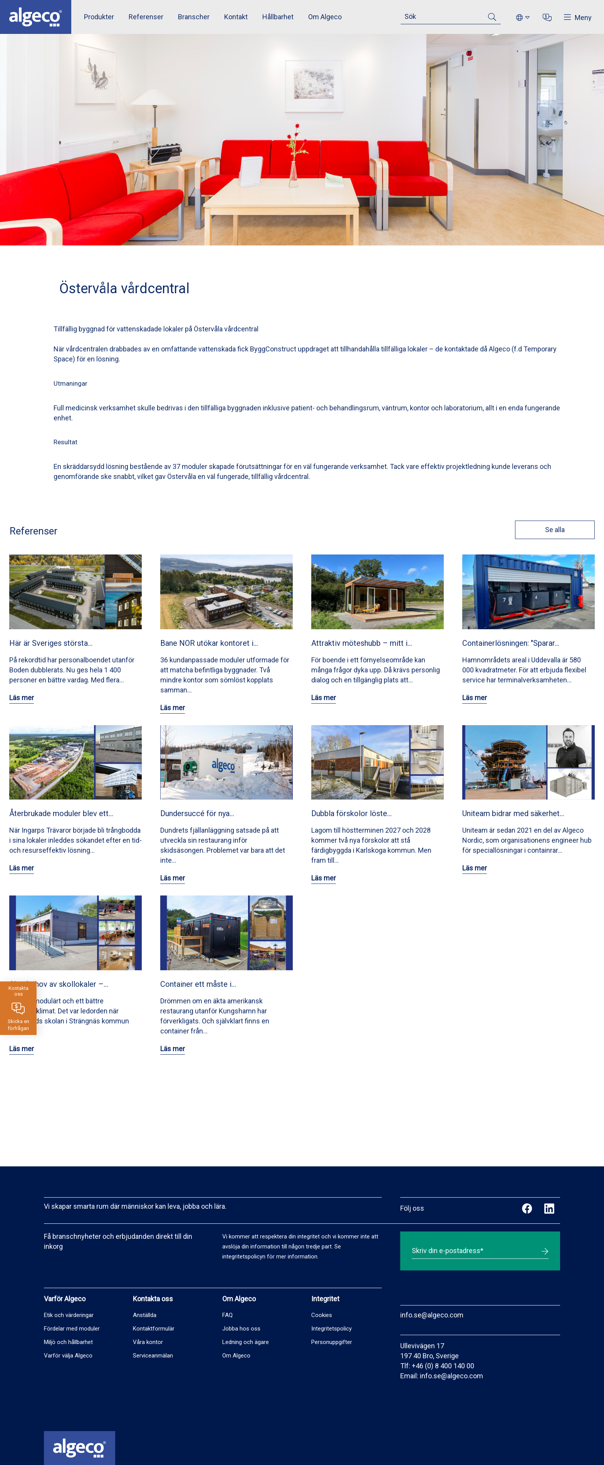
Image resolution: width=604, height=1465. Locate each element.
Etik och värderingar (69, 1315)
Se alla (554, 530)
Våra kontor (148, 1342)
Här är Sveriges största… (50, 643)
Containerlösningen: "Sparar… (510, 643)
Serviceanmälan (153, 1355)
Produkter (99, 17)
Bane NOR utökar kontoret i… (209, 643)
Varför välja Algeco (68, 1355)
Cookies (321, 1315)
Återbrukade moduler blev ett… (61, 813)
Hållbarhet (278, 17)
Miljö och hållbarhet (68, 1342)
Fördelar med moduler (72, 1328)
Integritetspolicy (331, 1328)
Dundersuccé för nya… (197, 813)
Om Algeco (325, 17)
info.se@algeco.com (431, 1315)
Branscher (194, 17)
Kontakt (236, 17)
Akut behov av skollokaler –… (58, 984)
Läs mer (21, 698)
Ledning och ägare (245, 1342)
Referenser (146, 17)
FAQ (227, 1315)
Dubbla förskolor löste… (351, 813)
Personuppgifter (331, 1342)
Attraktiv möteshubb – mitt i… (361, 643)
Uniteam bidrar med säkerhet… (513, 813)
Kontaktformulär (153, 1328)
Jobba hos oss (241, 1328)
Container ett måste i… (198, 984)
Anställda (144, 1315)
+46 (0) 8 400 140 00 (443, 1366)
